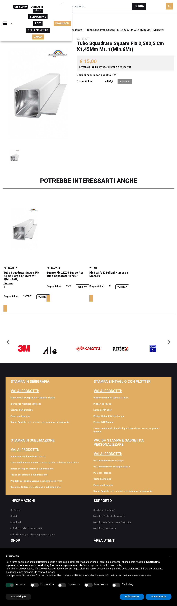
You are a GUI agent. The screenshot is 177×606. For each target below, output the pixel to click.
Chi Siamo (15, 510)
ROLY (104, 19)
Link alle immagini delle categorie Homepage (32, 534)
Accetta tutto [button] (158, 596)
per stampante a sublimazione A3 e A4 (44, 462)
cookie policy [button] (116, 565)
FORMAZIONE (88, 19)
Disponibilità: (84, 81)
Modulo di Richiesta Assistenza (109, 516)
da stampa (108, 416)
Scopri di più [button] (18, 596)
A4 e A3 (27, 456)
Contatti (14, 516)
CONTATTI (37, 6)
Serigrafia (25, 404)
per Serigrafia (20, 416)
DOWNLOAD (167, 19)
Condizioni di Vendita (104, 510)
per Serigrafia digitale (32, 397)
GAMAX (142, 19)
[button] (139, 6)
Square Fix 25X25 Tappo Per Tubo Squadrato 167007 (64, 274)
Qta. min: (8, 283)
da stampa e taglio (111, 466)
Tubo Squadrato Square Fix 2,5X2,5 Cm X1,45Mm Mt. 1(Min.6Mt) (21, 276)
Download (15, 522)
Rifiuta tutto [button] (132, 596)
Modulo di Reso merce (104, 528)
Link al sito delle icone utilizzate (26, 528)
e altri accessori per (126, 430)
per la (35, 487)
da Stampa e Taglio (111, 397)
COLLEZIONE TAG (122, 19)
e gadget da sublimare (36, 481)
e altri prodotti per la (39, 422)
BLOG (72, 19)
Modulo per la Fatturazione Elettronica (112, 522)
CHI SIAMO (20, 6)
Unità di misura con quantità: (94, 75)
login (94, 67)
